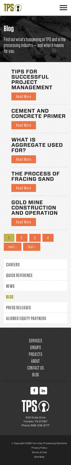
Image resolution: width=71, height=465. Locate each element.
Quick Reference (19, 275)
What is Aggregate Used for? (37, 145)
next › (13, 246)
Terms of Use (39, 452)
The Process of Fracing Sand (35, 176)
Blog (10, 297)
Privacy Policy (39, 447)
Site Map (39, 456)
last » (32, 246)
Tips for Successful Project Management (32, 79)
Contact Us (35, 368)
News (10, 286)
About (35, 361)
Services (35, 340)
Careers (13, 264)
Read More (23, 96)
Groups (35, 347)
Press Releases (18, 307)
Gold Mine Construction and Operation (34, 208)
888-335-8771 (54, 7)
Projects (35, 354)
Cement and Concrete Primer (38, 113)
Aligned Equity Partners (26, 318)
